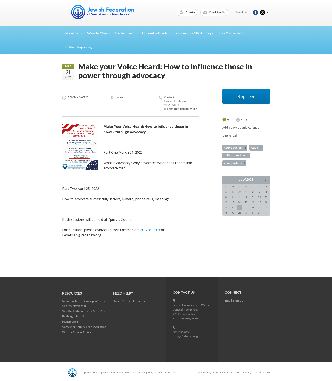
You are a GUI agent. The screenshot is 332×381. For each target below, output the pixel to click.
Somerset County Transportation (84, 327)
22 (246, 207)
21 (239, 207)
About (73, 33)
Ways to (98, 33)
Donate (187, 12)
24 (259, 207)
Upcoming (156, 33)
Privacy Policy (243, 372)
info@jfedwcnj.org (185, 336)
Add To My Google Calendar (241, 127)
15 (246, 202)
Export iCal (229, 135)
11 (266, 197)
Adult (256, 147)
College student (236, 155)
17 (259, 202)
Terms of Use (262, 372)
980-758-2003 (149, 230)
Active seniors (235, 147)
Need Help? (123, 293)
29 (246, 212)
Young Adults (234, 163)
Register (246, 96)
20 (232, 207)
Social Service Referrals (129, 301)
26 (226, 212)
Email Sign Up (215, 12)
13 (232, 202)
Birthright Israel (73, 316)
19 (226, 207)
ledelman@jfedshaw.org (180, 109)
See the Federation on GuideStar (84, 311)
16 (253, 202)
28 (239, 212)
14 (239, 202)
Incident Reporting (78, 47)
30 (253, 212)
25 (266, 207)
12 (226, 202)
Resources (72, 293)
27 (232, 212)
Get (126, 33)
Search (241, 12)
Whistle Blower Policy (76, 332)
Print (241, 120)
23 (253, 207)
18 (266, 202)
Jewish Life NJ (71, 321)
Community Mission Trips (195, 33)
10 (259, 197)
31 (259, 212)
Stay (232, 33)
